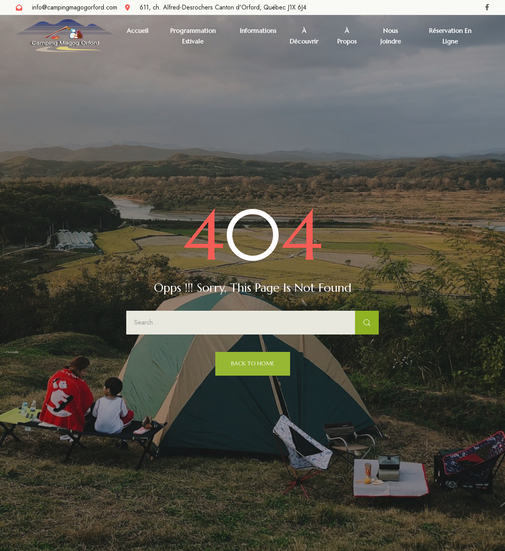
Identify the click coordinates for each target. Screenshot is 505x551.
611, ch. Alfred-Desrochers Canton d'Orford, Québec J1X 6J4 (223, 7)
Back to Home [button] (252, 363)
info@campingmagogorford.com (74, 7)
